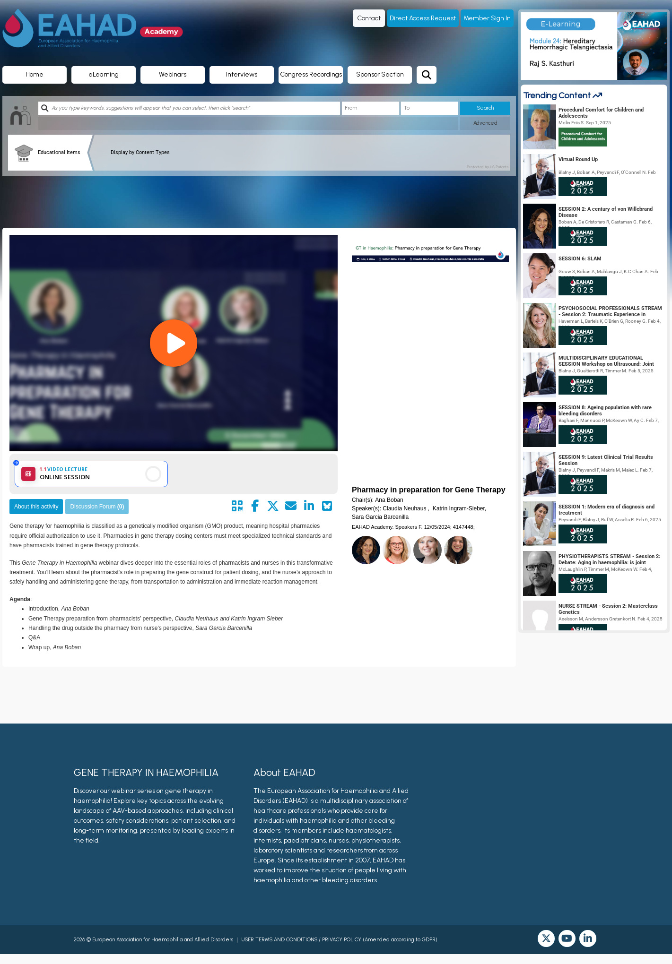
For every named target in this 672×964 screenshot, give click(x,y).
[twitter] (546, 938)
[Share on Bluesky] (327, 506)
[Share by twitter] (273, 506)
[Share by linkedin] (309, 506)
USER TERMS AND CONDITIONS (279, 940)
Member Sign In (487, 18)
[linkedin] (587, 938)
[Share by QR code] (237, 506)
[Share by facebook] (255, 506)
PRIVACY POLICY (341, 940)
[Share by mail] (291, 506)
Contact (369, 18)
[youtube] (567, 938)
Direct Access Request (423, 18)
